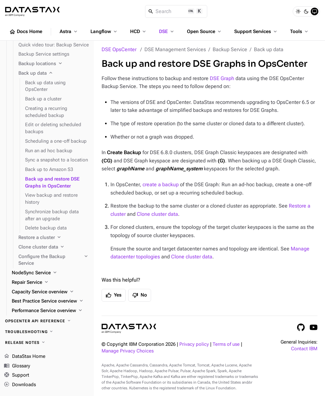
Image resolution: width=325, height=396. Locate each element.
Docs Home (25, 32)
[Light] (298, 11)
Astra (69, 31)
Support (16, 375)
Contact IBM (304, 349)
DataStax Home (24, 356)
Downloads (20, 384)
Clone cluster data (157, 214)
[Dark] (306, 11)
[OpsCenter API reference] (47, 321)
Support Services (256, 31)
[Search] (176, 11)
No (139, 295)
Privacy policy (194, 344)
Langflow (104, 31)
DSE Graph (222, 78)
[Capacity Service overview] (50, 292)
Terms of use (226, 344)
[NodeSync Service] (50, 273)
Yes (114, 295)
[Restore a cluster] (53, 237)
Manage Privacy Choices (128, 351)
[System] (314, 11)
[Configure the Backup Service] (53, 260)
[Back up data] (53, 73)
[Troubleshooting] (47, 331)
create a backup (161, 184)
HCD (138, 31)
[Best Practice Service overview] (50, 301)
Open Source (204, 31)
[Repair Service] (50, 282)
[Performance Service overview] (50, 311)
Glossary (17, 366)
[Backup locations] (53, 64)
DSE (167, 31)
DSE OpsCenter (119, 49)
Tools (299, 31)
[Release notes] (47, 342)
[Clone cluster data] (53, 247)
